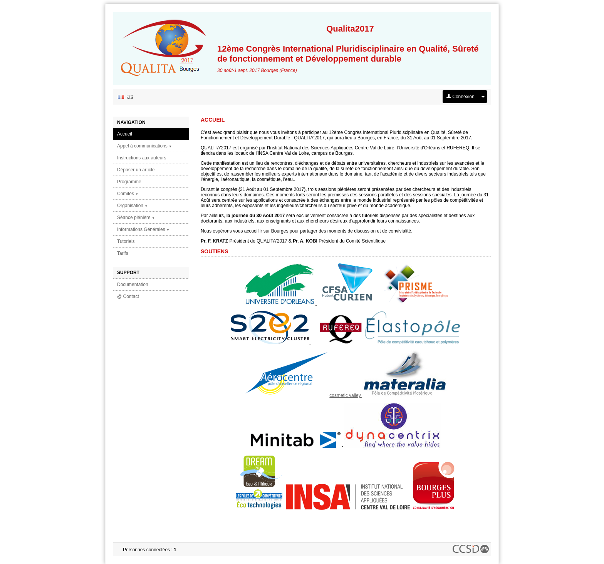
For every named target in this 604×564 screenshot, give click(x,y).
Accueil (124, 134)
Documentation (132, 284)
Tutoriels (126, 241)
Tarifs (122, 253)
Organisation (132, 205)
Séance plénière (136, 217)
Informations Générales (143, 229)
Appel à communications (144, 146)
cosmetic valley (345, 395)
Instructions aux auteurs (141, 158)
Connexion (460, 96)
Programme (129, 181)
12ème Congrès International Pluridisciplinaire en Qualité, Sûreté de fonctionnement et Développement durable (350, 44)
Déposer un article (135, 169)
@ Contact (128, 296)
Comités (127, 193)
